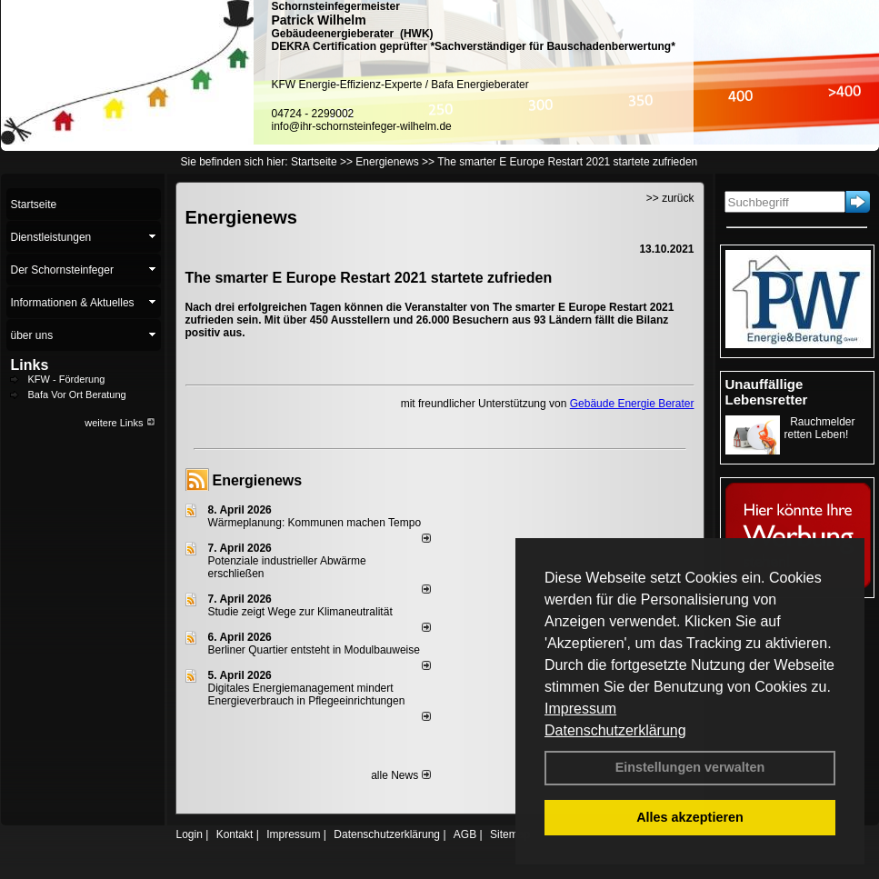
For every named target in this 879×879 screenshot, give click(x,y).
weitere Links (120, 422)
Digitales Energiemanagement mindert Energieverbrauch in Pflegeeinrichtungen (306, 694)
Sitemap (510, 834)
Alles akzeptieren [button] (690, 817)
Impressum (580, 708)
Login (189, 834)
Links (30, 365)
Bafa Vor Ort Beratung (77, 394)
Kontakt (235, 834)
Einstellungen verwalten (690, 767)
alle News (400, 775)
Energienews (258, 480)
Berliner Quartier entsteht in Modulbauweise (314, 650)
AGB (465, 834)
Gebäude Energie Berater (632, 403)
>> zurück (670, 198)
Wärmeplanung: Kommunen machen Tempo (315, 522)
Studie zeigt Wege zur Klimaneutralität (300, 611)
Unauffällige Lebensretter (766, 391)
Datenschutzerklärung (615, 730)
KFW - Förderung (66, 379)
